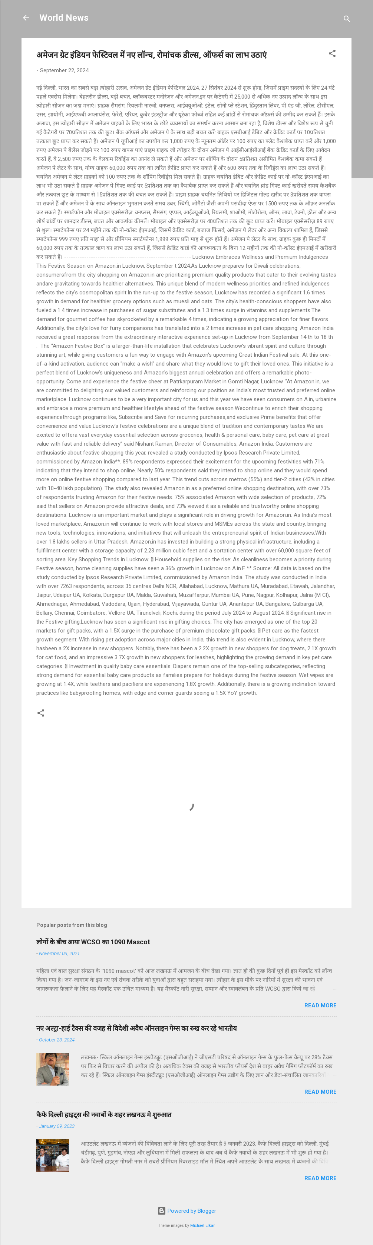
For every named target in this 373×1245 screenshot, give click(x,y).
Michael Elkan (202, 1225)
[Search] (347, 20)
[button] (332, 54)
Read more (320, 1005)
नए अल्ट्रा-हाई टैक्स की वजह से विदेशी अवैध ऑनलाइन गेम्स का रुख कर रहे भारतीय (136, 1028)
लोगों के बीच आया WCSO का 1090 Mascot (93, 942)
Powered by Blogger (186, 1211)
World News (64, 18)
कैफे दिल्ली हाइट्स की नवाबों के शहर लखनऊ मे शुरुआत (103, 1115)
